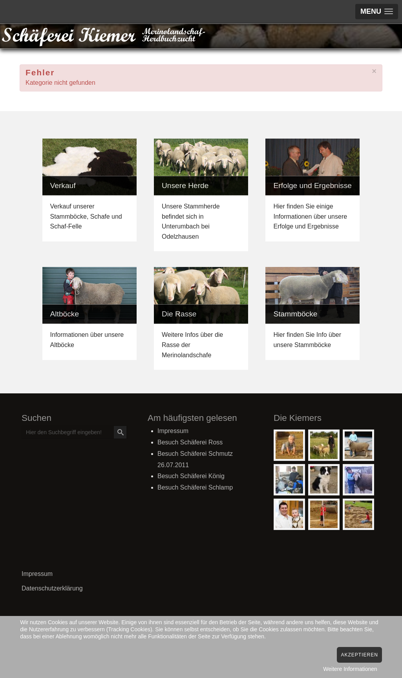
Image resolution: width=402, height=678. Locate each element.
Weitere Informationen (350, 669)
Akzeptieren (359, 655)
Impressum (37, 573)
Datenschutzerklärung (52, 588)
